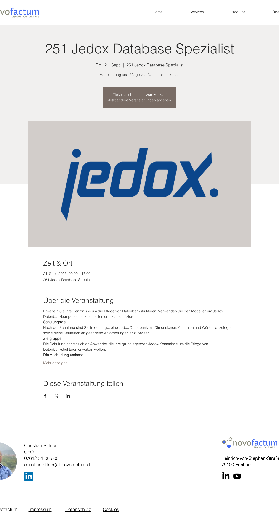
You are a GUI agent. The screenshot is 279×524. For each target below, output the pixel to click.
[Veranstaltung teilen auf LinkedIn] (68, 396)
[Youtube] (237, 476)
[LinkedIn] (28, 476)
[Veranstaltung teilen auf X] (56, 396)
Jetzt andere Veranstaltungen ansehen (139, 100)
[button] (196, 12)
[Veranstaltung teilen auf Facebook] (45, 396)
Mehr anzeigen (55, 363)
